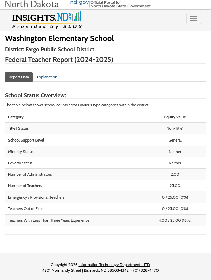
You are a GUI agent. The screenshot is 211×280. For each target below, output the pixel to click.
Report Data (19, 76)
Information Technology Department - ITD (114, 264)
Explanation (47, 76)
